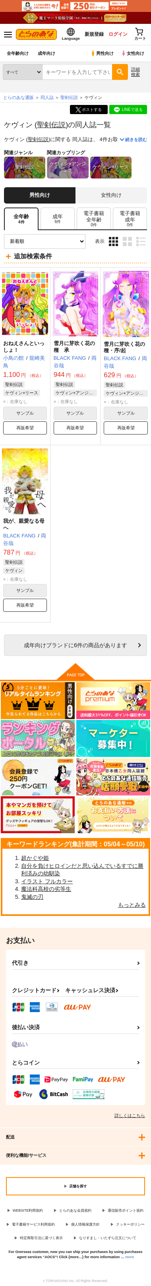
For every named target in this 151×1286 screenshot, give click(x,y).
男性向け (102, 53)
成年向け (46, 53)
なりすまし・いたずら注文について (107, 1238)
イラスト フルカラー (47, 881)
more (129, 1257)
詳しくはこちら (129, 1115)
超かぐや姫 (35, 858)
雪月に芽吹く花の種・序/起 (124, 347)
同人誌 (47, 97)
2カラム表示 (127, 241)
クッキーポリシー (130, 1224)
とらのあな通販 (18, 97)
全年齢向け (18, 53)
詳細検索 (135, 72)
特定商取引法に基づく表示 (41, 1238)
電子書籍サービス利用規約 (33, 1224)
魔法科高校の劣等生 (46, 889)
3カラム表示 (113, 241)
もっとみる (132, 905)
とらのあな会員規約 (75, 1210)
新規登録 (94, 34)
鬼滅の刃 (32, 897)
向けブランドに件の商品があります (75, 645)
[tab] (58, 219)
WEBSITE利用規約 (28, 1210)
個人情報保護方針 (85, 1224)
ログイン (118, 34)
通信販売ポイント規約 (125, 1210)
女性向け (132, 53)
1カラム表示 (141, 241)
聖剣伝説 (51, 124)
